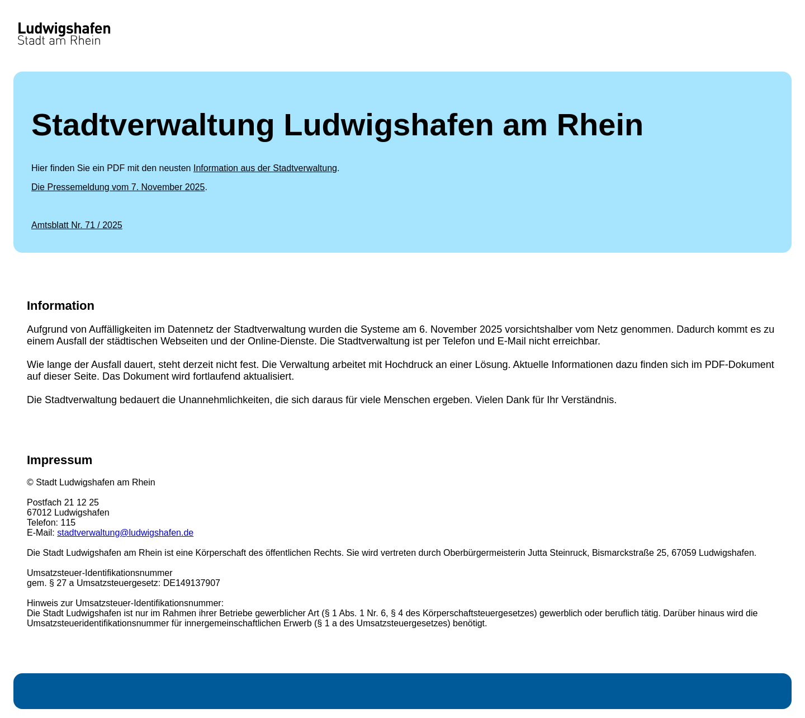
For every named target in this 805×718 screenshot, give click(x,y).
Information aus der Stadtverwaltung (265, 168)
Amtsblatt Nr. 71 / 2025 (76, 225)
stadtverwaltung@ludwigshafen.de (125, 532)
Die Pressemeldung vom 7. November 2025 (118, 187)
